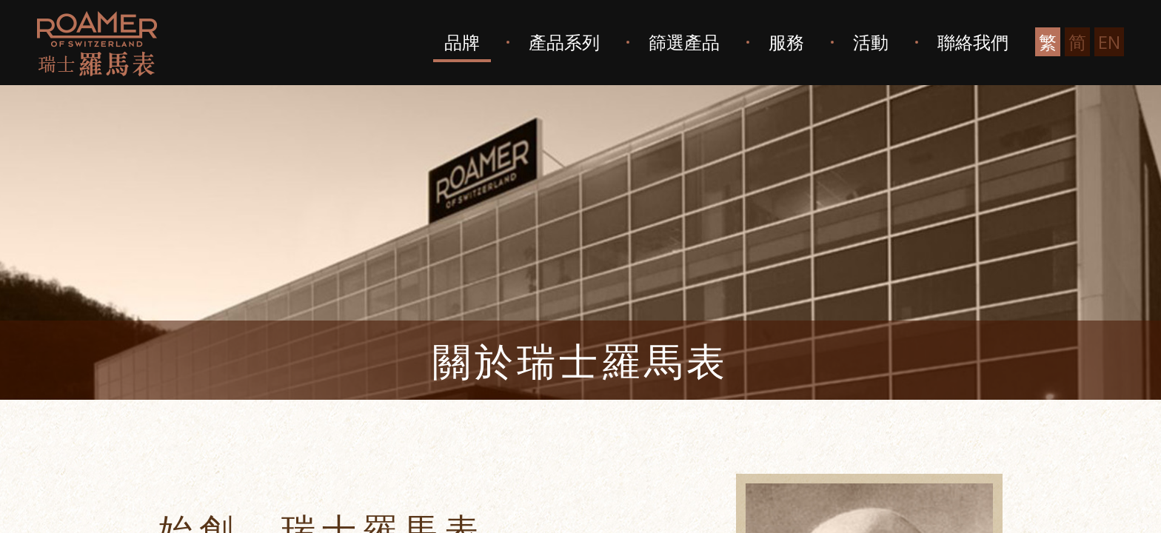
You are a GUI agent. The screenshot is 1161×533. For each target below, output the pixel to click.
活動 (871, 42)
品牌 (462, 42)
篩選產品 (684, 42)
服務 (786, 42)
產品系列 (564, 42)
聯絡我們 (972, 42)
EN (1109, 42)
